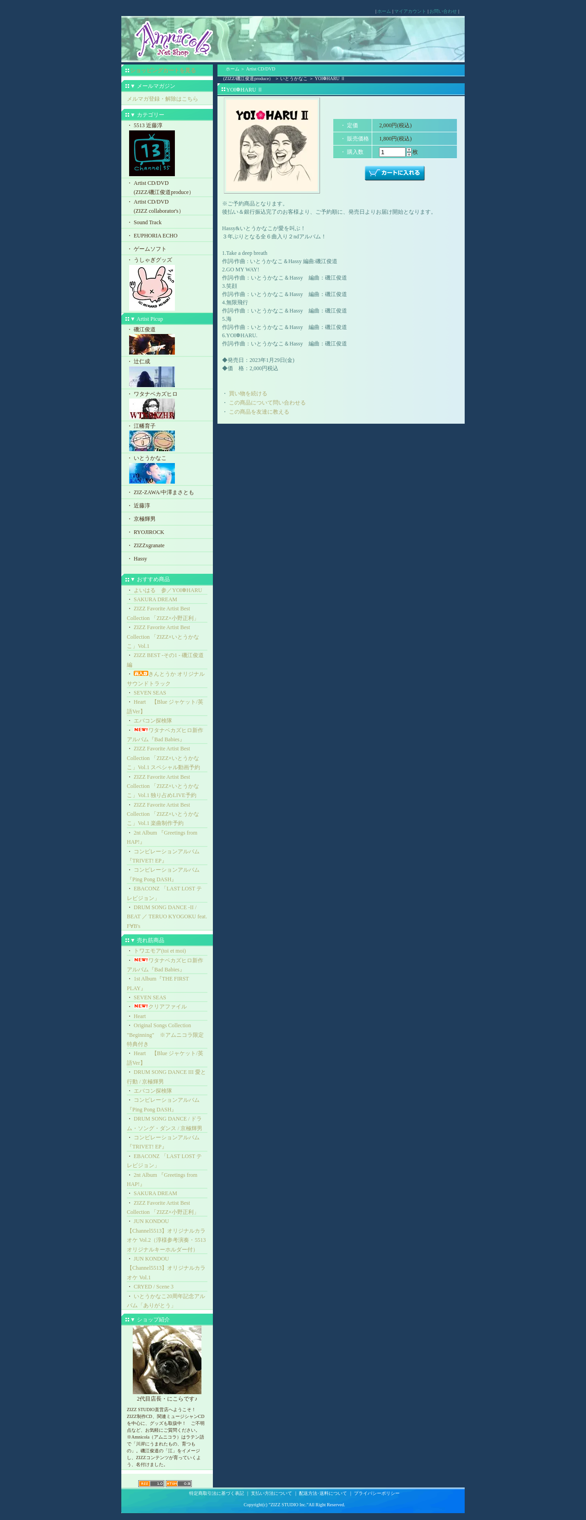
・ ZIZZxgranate (145, 545)
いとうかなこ (294, 78)
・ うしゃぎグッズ (167, 285)
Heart (140, 1016)
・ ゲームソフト (147, 249)
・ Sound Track (144, 222)
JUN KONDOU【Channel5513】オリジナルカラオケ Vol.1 (166, 1268)
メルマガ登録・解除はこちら (162, 99)
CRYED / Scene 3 (154, 1286)
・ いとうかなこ (167, 470)
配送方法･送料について (323, 1493)
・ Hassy (137, 558)
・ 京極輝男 (141, 519)
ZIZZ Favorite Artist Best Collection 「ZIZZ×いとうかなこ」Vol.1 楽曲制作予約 (163, 814)
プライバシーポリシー (377, 1493)
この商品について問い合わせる (267, 402)
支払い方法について (271, 1493)
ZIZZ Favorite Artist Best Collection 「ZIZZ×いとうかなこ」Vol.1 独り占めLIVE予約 (163, 786)
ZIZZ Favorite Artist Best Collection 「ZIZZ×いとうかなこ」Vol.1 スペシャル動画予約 (163, 758)
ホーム (384, 11)
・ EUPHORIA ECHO (152, 235)
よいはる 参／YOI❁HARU (168, 590)
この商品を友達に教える (259, 412)
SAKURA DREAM (155, 599)
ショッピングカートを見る (163, 70)
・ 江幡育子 (167, 438)
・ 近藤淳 (138, 505)
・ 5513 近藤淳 (167, 150)
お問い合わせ (443, 11)
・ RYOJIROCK (145, 532)
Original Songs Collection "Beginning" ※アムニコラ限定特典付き (165, 1034)
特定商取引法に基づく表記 (216, 1493)
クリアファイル (160, 1006)
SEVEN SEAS (150, 693)
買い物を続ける (248, 393)
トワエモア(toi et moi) (160, 951)
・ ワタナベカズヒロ (167, 406)
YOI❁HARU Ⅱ (330, 78)
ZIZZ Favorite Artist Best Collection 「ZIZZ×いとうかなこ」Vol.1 (163, 636)
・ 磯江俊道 (167, 341)
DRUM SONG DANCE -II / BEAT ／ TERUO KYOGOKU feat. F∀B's (167, 916)
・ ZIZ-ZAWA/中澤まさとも (160, 492)
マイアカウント (410, 11)
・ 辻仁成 (167, 373)
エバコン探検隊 (153, 720)
